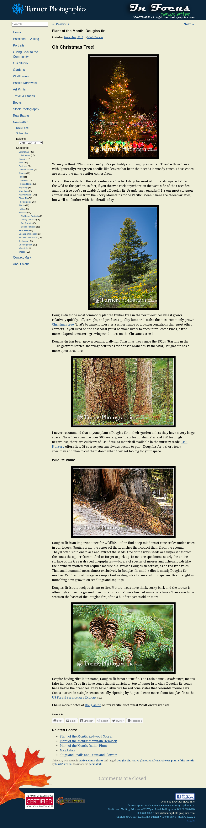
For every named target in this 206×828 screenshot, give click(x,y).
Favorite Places (26, 169)
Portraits (19, 45)
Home (17, 32)
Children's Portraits (30, 216)
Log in (191, 820)
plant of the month (182, 760)
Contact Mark (22, 257)
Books (17, 102)
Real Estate (21, 115)
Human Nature (26, 184)
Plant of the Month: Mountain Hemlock (88, 741)
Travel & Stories (24, 96)
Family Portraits (28, 219)
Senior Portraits (28, 227)
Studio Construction (28, 237)
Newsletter (20, 122)
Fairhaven (25, 155)
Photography (25, 202)
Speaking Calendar (28, 234)
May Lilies (67, 750)
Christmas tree (63, 324)
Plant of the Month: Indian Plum (83, 746)
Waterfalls (23, 248)
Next (189, 24)
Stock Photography (26, 109)
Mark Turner (95, 37)
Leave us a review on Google (178, 801)
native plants (139, 760)
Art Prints (19, 89)
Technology (24, 241)
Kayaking (23, 187)
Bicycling (23, 159)
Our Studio (20, 63)
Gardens (19, 69)
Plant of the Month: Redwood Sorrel (86, 736)
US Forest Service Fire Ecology (74, 697)
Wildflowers (21, 76)
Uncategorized (26, 245)
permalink (95, 764)
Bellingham (24, 152)
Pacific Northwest (159, 760)
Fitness (22, 173)
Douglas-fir (93, 705)
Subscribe (22, 133)
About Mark (21, 264)
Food (21, 177)
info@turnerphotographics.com (174, 17)
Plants (99, 760)
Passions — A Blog (26, 39)
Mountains (24, 191)
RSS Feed (22, 127)
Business (23, 166)
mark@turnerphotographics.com (175, 813)
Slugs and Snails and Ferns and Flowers (88, 755)
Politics (22, 209)
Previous (60, 24)
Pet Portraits (27, 223)
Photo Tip (23, 198)
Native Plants (87, 760)
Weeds (22, 252)
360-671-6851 (142, 17)
